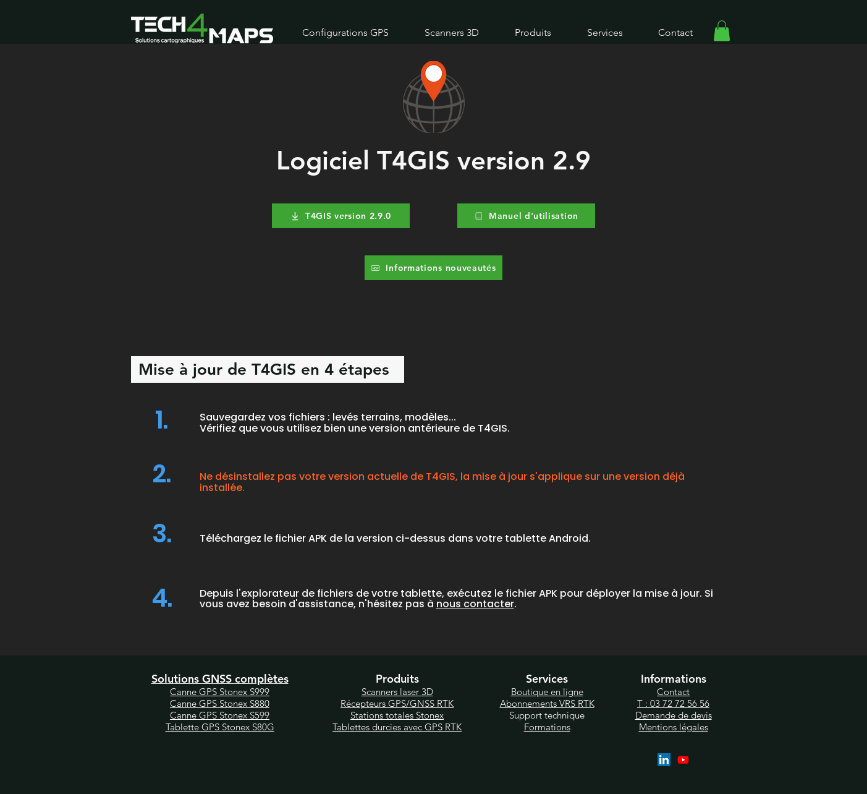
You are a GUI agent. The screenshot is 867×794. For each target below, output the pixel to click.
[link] (721, 30)
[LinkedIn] (664, 759)
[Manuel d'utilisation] (526, 215)
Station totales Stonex (397, 715)
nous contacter (475, 604)
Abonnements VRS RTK (547, 703)
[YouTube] (683, 759)
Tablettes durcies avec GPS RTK (397, 727)
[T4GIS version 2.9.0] (341, 215)
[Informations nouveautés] (433, 267)
